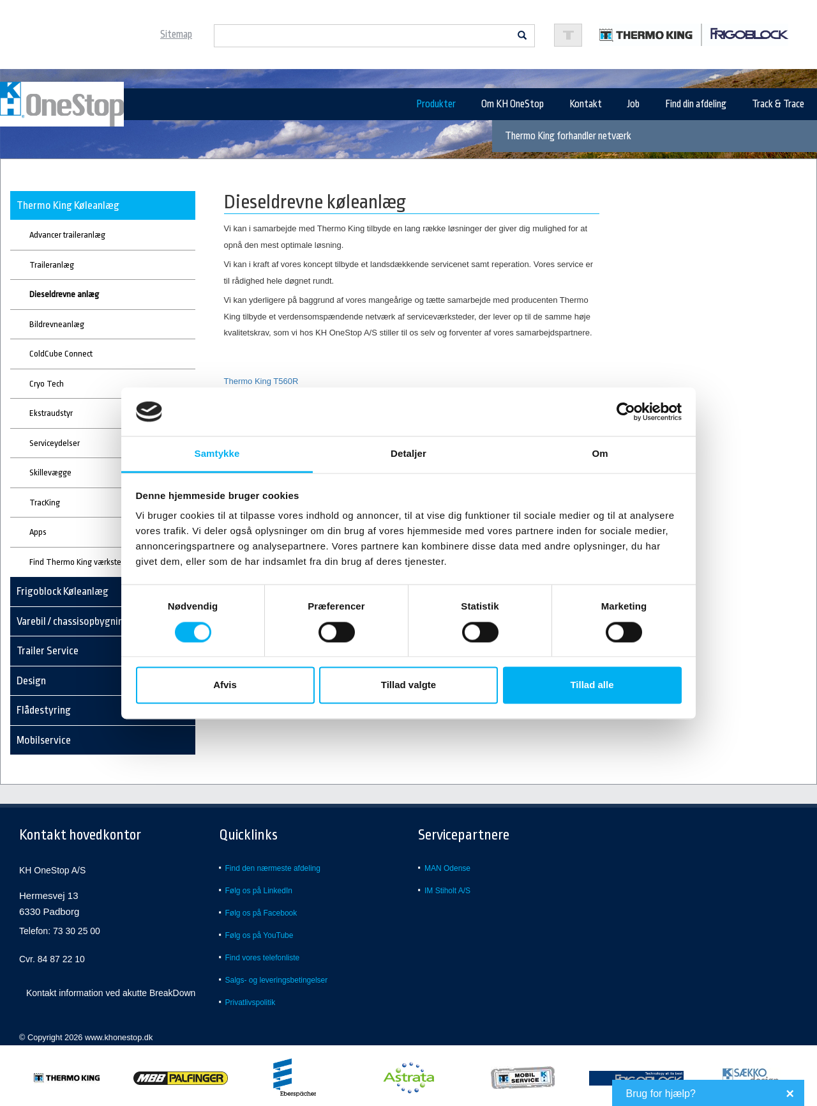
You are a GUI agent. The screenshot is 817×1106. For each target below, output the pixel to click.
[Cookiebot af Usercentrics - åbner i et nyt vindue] (626, 411)
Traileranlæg (51, 265)
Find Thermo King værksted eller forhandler (105, 562)
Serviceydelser (54, 443)
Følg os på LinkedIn (258, 890)
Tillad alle (591, 685)
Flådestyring (44, 710)
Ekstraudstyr (51, 413)
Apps (38, 532)
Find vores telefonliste (262, 957)
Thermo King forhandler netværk (568, 136)
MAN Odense (447, 868)
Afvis (225, 685)
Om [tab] (600, 454)
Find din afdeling (695, 104)
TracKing (44, 502)
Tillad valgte (408, 685)
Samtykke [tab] (217, 454)
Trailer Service (48, 651)
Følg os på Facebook (261, 913)
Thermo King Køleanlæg (68, 205)
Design (31, 681)
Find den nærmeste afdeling (272, 868)
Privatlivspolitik (250, 1002)
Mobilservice (44, 740)
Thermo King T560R (261, 381)
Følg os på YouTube (259, 935)
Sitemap (176, 34)
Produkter (436, 104)
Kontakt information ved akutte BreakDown (110, 993)
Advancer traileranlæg (67, 235)
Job (633, 104)
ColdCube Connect (61, 353)
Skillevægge (50, 472)
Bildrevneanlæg (56, 324)
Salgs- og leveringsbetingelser (276, 980)
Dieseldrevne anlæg (64, 294)
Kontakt (585, 104)
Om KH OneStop (512, 104)
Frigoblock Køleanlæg (63, 591)
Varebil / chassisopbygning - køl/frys (93, 621)
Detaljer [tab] (408, 454)
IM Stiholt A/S (447, 890)
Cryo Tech (46, 383)
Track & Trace (778, 104)
